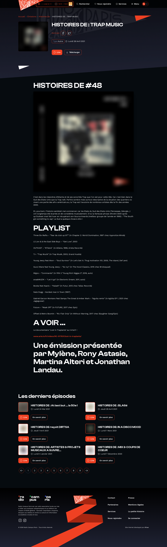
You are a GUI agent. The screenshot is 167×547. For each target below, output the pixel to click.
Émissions (31, 16)
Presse (132, 498)
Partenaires (114, 505)
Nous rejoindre (103, 4)
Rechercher (83, 4)
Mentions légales (137, 505)
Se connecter (135, 518)
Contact (112, 498)
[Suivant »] (86, 470)
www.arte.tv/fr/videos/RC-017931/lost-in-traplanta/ (57, 336)
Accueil (21, 16)
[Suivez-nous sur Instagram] (25, 521)
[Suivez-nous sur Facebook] (20, 521)
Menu (135, 4)
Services (121, 4)
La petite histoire (137, 511)
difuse (147, 527)
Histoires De (44, 16)
